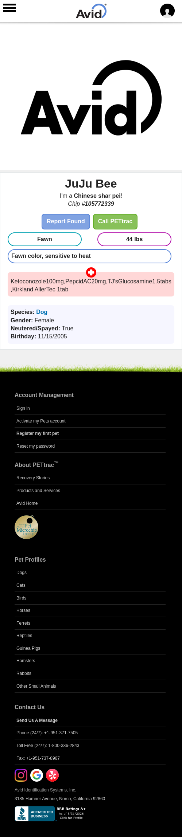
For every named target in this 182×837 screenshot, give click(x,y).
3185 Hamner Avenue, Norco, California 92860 (60, 798)
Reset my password (35, 446)
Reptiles (24, 635)
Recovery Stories (33, 477)
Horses (23, 610)
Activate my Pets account (41, 421)
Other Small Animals (36, 686)
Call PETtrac (115, 221)
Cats (21, 585)
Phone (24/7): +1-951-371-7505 (47, 732)
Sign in (23, 408)
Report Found (66, 221)
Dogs (21, 572)
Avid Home (27, 503)
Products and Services (38, 490)
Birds (21, 598)
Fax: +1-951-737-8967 (38, 758)
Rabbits (23, 673)
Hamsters (25, 660)
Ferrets (23, 623)
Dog (41, 312)
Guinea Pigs (28, 648)
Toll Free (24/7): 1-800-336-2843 (48, 745)
